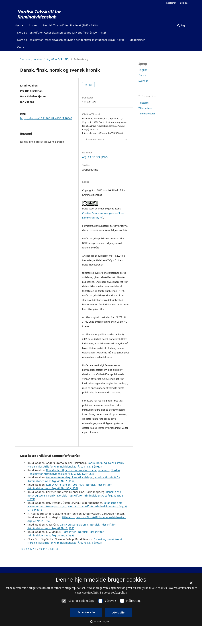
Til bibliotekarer (146, 113)
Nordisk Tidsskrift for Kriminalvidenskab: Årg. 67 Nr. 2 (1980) (71, 526)
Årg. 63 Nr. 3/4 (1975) (57, 59)
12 (47, 549)
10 (40, 549)
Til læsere (143, 102)
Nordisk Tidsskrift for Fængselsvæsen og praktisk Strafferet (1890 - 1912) (61, 32)
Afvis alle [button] (118, 612)
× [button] (191, 584)
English (143, 70)
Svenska (143, 81)
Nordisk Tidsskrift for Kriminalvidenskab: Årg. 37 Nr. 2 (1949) (65, 533)
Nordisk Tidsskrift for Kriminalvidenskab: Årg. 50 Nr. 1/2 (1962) (73, 471)
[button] (101, 621)
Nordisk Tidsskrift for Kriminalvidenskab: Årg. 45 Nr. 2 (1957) (73, 479)
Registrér (171, 2)
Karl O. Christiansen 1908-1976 (65, 484)
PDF (89, 84)
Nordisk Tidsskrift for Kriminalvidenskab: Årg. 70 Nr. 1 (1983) (64, 542)
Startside (25, 59)
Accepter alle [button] (86, 612)
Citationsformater (94, 139)
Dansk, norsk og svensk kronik (106, 463)
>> (57, 549)
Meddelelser (137, 40)
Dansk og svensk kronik (74, 524)
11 (44, 549)
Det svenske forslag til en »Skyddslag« (69, 477)
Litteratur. (68, 517)
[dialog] (101, 599)
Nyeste (19, 25)
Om (19, 47)
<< (21, 549)
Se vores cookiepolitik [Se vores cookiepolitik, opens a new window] (113, 592)
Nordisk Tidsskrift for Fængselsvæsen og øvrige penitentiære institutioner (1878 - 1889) (70, 40)
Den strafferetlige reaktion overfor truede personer (77, 470)
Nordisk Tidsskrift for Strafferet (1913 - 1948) (70, 25)
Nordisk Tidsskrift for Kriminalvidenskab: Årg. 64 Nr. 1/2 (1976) (69, 486)
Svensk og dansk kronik (108, 539)
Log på (183, 2)
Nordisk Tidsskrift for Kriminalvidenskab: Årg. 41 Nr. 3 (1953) (64, 466)
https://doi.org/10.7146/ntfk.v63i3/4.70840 (46, 118)
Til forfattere (145, 108)
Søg (181, 25)
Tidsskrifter (69, 532)
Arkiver (33, 25)
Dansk (142, 75)
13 (51, 549)
